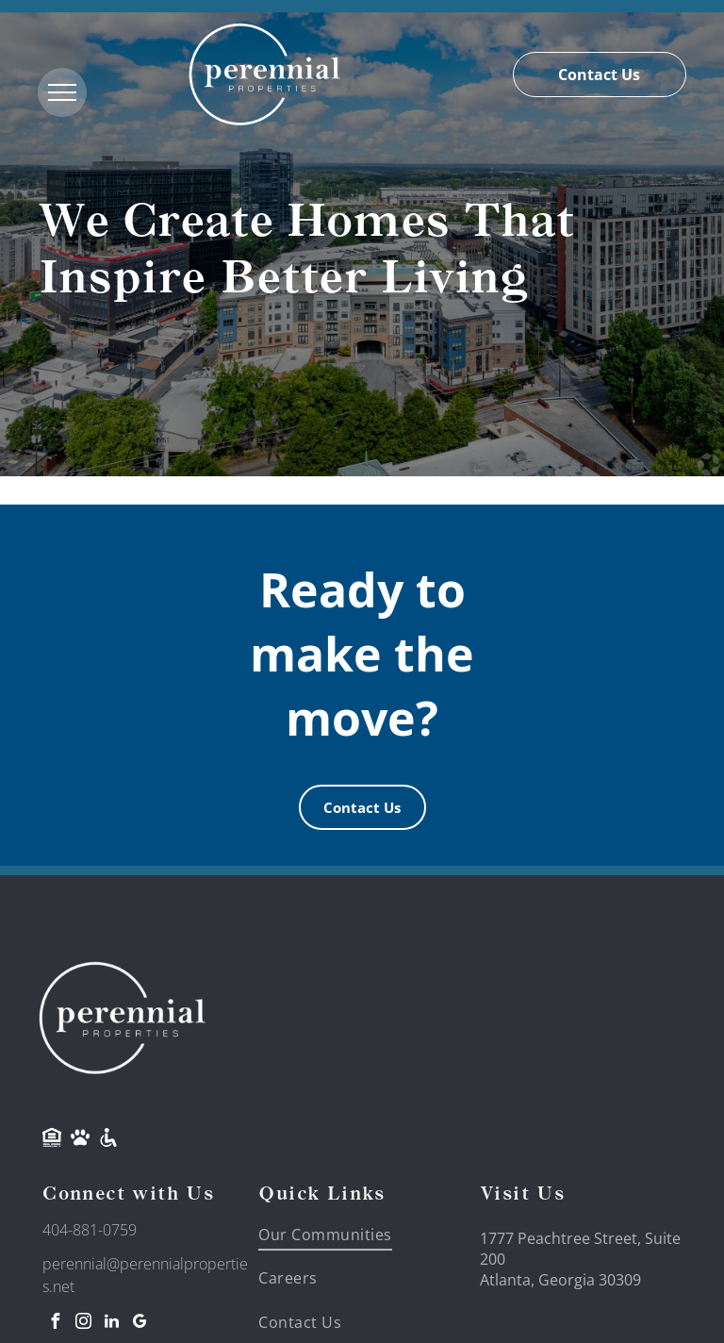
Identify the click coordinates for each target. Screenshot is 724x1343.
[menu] (62, 92)
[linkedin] (111, 1323)
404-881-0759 (89, 1229)
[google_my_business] (139, 1323)
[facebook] (54, 1323)
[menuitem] (335, 1235)
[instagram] (83, 1323)
